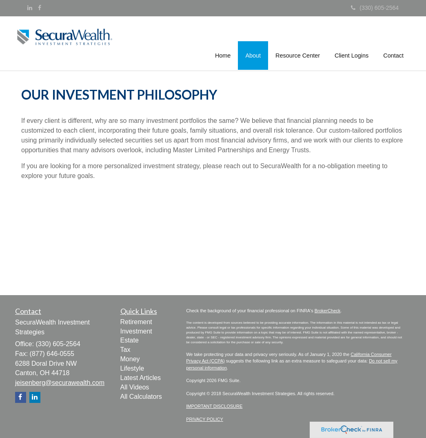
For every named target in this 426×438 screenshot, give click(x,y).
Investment (136, 331)
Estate (129, 340)
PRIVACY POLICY (204, 419)
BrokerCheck (328, 310)
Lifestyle (132, 368)
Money (130, 359)
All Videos (134, 387)
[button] (253, 42)
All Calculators (141, 396)
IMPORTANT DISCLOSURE (214, 406)
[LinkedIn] (29, 8)
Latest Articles (140, 377)
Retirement (136, 321)
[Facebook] (39, 8)
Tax (125, 349)
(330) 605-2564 (375, 7)
